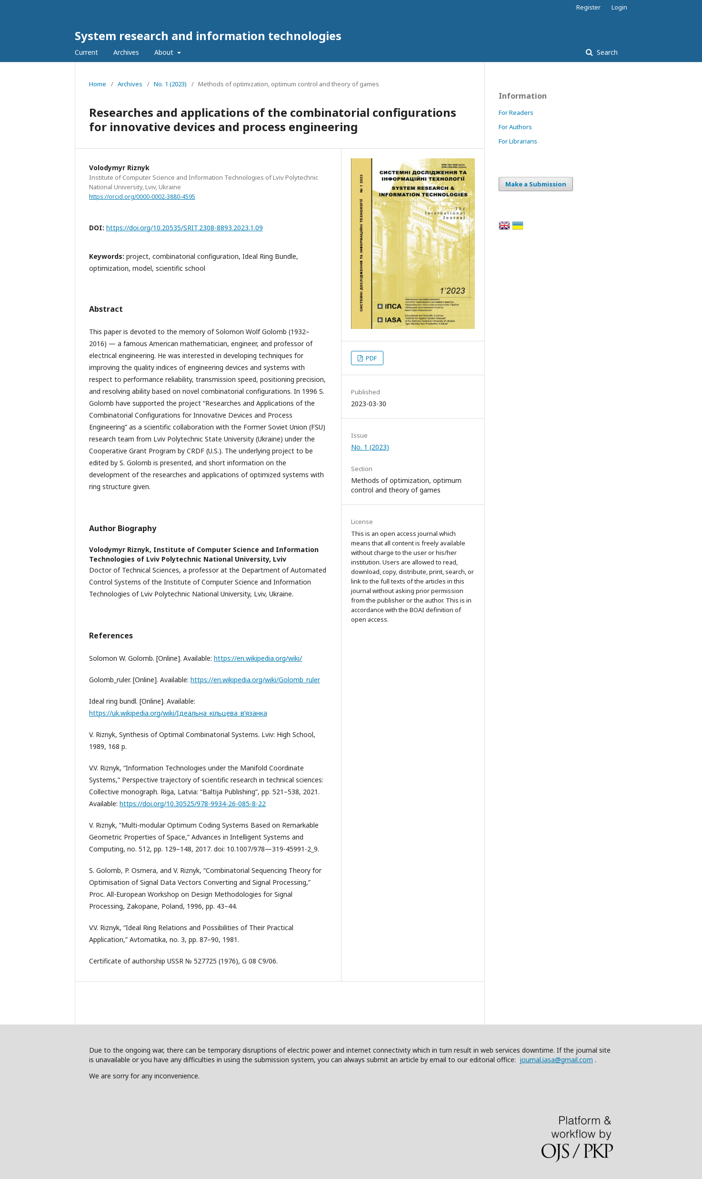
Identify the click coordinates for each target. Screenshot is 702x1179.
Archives (126, 52)
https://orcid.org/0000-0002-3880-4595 (142, 197)
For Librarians (518, 141)
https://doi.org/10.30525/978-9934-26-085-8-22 (193, 803)
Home (97, 84)
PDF (370, 358)
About (164, 52)
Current (86, 52)
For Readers (516, 112)
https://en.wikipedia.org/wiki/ (258, 658)
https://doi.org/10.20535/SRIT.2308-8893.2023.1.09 (184, 227)
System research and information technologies (208, 35)
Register (588, 7)
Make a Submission (535, 184)
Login (619, 7)
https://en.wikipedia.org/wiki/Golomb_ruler (255, 679)
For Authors (515, 127)
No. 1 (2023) (170, 84)
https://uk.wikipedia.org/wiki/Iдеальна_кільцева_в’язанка (178, 713)
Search (606, 52)
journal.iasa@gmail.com (556, 1059)
